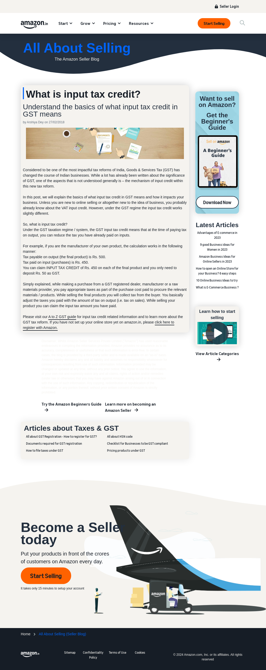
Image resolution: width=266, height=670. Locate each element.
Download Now (217, 202)
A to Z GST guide (62, 317)
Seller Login (229, 6)
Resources (139, 23)
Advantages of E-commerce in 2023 (217, 235)
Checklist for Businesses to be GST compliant (137, 443)
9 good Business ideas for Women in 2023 (217, 247)
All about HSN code (119, 436)
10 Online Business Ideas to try (217, 280)
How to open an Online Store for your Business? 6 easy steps (217, 270)
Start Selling (214, 23)
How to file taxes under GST (44, 450)
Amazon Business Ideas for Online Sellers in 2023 (217, 259)
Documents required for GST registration (54, 443)
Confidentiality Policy (93, 655)
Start (63, 23)
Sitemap (70, 652)
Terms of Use (117, 652)
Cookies (140, 652)
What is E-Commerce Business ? (217, 287)
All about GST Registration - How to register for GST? (61, 436)
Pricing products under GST (126, 450)
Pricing (109, 23)
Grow (85, 23)
